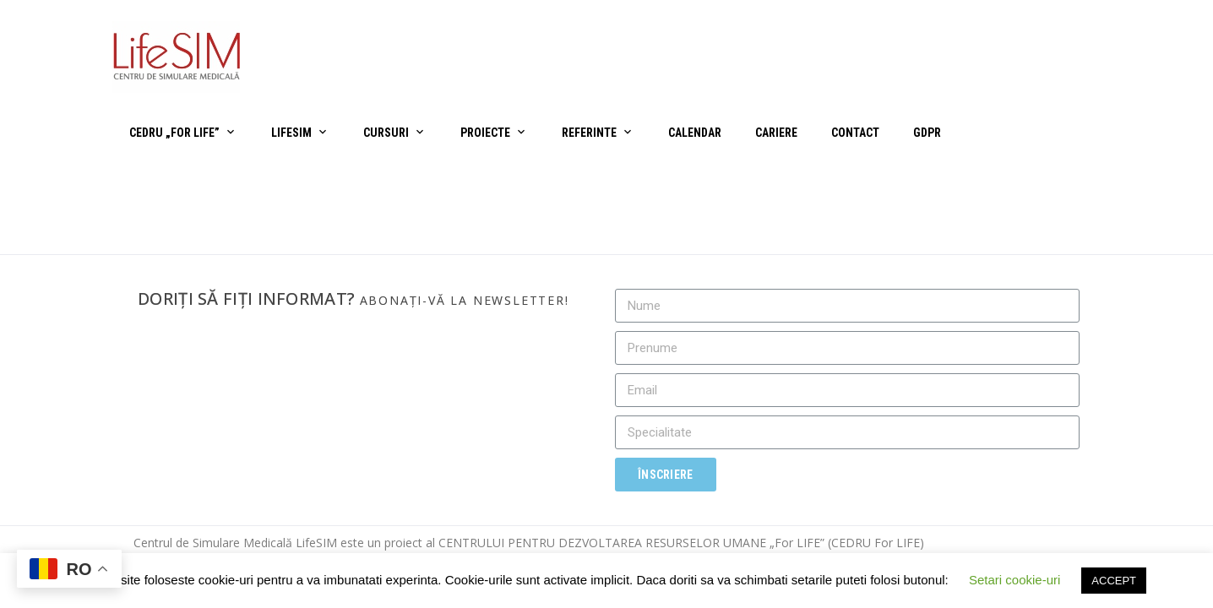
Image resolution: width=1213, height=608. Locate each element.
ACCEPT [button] (1113, 580)
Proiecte (485, 132)
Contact (855, 132)
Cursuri (386, 132)
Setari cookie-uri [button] (1014, 580)
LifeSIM (291, 132)
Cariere (776, 132)
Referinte (589, 132)
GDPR (927, 132)
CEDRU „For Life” (174, 132)
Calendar (694, 132)
